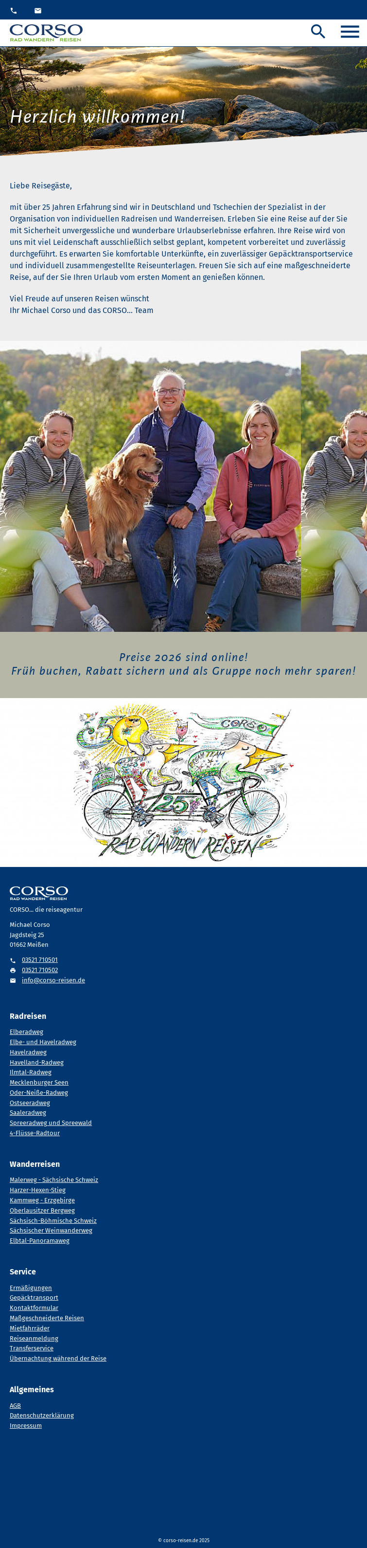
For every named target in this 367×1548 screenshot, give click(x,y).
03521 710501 (40, 959)
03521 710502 (40, 970)
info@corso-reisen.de (53, 980)
